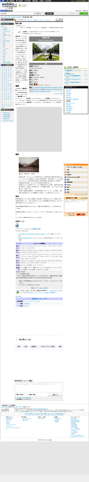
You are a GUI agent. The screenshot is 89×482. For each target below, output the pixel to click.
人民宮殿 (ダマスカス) (27, 33)
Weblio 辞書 (80, 0)
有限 (19, 346)
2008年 (23, 212)
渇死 (68, 192)
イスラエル (37, 301)
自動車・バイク (6, 35)
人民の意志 (68, 97)
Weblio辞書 (21, 411)
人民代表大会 (69, 108)
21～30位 (79, 167)
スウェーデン (51, 260)
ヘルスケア (5, 48)
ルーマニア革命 (28, 184)
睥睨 (68, 189)
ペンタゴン (19, 70)
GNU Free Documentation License (40, 408)
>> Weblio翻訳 (84, 198)
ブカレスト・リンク (32, 212)
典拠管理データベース (38, 298)
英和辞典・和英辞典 (75, 421)
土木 (31, 290)
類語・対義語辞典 (10, 0)
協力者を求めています (31, 292)
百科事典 (18, 17)
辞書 (3, 0)
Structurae (27, 303)
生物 (4, 54)
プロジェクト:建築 (43, 292)
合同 (26, 346)
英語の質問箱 (6, 116)
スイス (35, 246)
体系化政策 (69, 70)
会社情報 (57, 419)
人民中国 (68, 104)
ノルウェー (23, 262)
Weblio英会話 (6, 114)
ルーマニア (40, 85)
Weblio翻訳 (73, 422)
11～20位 (73, 167)
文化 (4, 44)
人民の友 (68, 91)
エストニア (44, 260)
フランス (44, 246)
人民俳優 (68, 112)
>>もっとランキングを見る (81, 194)
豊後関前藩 (69, 182)
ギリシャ (48, 254)
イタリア (34, 254)
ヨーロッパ (36, 243)
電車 (4, 33)
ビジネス (5, 27)
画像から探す (25, 419)
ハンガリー (41, 250)
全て (2, 25)
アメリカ (31, 301)
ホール (24, 199)
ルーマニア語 (23, 38)
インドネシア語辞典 (75, 429)
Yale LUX (26, 305)
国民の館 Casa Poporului (25, 238)
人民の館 (18, 25)
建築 (27, 290)
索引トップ (29, 19)
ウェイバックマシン (38, 238)
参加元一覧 (85, 10)
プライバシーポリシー (11, 424)
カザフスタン (39, 281)
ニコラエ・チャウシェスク (73, 79)
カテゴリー (47, 19)
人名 (4, 58)
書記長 (23, 52)
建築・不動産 (6, 41)
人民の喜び (68, 93)
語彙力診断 (6, 118)
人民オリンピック (70, 103)
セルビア (36, 256)
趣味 (4, 50)
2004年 (20, 190)
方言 (4, 60)
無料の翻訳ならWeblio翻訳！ (25, 5)
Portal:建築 (52, 292)
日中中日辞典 (27, 0)
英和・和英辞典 (19, 0)
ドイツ (39, 246)
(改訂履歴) (34, 410)
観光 (16, 48)
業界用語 (5, 29)
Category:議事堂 (43, 288)
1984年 (20, 177)
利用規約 (8, 422)
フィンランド (30, 262)
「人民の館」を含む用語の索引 (23, 397)
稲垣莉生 (34, 346)
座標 (30, 87)
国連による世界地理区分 (25, 281)
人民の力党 (68, 90)
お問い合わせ (41, 418)
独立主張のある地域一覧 (42, 277)
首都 (23, 42)
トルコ (51, 281)
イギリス (38, 260)
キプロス (46, 281)
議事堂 (36, 70)
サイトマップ (9, 426)
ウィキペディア (21, 20)
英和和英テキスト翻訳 (23, 380)
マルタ (26, 258)
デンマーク (58, 260)
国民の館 (35, 229)
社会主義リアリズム (27, 192)
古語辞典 (42, 0)
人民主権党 (68, 106)
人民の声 (68, 95)
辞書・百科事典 (11, 17)
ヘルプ (86, 0)
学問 (4, 42)
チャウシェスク (31, 177)
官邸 (35, 72)
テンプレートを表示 (58, 93)
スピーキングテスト (8, 120)
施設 (19, 48)
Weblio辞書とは (9, 418)
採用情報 (57, 421)
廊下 (29, 199)
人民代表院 (68, 110)
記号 (3, 107)
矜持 (68, 187)
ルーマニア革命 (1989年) (72, 82)
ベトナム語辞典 (74, 432)
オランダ (30, 246)
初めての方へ (79, 10)
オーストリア (23, 246)
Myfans (69, 184)
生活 (4, 46)
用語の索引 (35, 19)
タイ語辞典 (73, 430)
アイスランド (23, 260)
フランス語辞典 (74, 427)
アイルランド (31, 260)
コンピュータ (6, 31)
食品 (4, 56)
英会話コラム (6, 112)
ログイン (73, 0)
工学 (4, 39)
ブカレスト (47, 85)
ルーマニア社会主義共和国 (73, 75)
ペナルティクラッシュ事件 (47, 346)
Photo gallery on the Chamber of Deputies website (32, 234)
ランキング (41, 19)
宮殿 (22, 56)
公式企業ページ (58, 418)
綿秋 (60, 346)
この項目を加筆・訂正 (54, 290)
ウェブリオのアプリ (26, 418)
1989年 (20, 184)
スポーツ (5, 52)
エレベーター (55, 186)
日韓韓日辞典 (35, 0)
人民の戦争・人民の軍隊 (72, 99)
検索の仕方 (8, 419)
